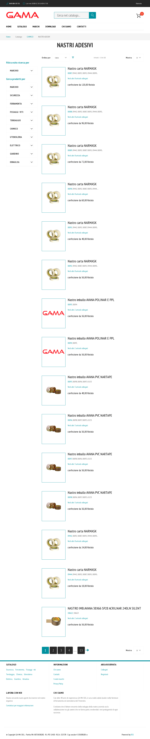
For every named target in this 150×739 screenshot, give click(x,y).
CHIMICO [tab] (14, 128)
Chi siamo (57, 669)
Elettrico (9, 679)
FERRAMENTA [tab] (16, 103)
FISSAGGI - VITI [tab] (16, 111)
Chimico (19, 674)
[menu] (47, 26)
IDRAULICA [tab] (14, 162)
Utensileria (28, 674)
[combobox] (71, 15)
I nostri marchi (58, 679)
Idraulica (26, 679)
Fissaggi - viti (31, 669)
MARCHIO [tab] (14, 70)
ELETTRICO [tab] (15, 145)
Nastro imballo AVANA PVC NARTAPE (90, 377)
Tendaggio (10, 674)
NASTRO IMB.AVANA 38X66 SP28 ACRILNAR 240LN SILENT (104, 608)
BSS (132, 734)
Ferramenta (19, 669)
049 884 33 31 (14, 3)
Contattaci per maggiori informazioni (19, 705)
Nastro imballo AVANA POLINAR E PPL (91, 300)
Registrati (104, 674)
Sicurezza (9, 669)
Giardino (17, 679)
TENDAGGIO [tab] (15, 120)
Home (8, 36)
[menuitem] (10, 26)
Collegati (104, 669)
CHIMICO (30, 36)
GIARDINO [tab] (14, 153)
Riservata (139, 3)
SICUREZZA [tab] (15, 95)
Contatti (56, 674)
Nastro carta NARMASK (82, 68)
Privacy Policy (58, 683)
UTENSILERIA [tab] (16, 137)
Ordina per (46, 58)
